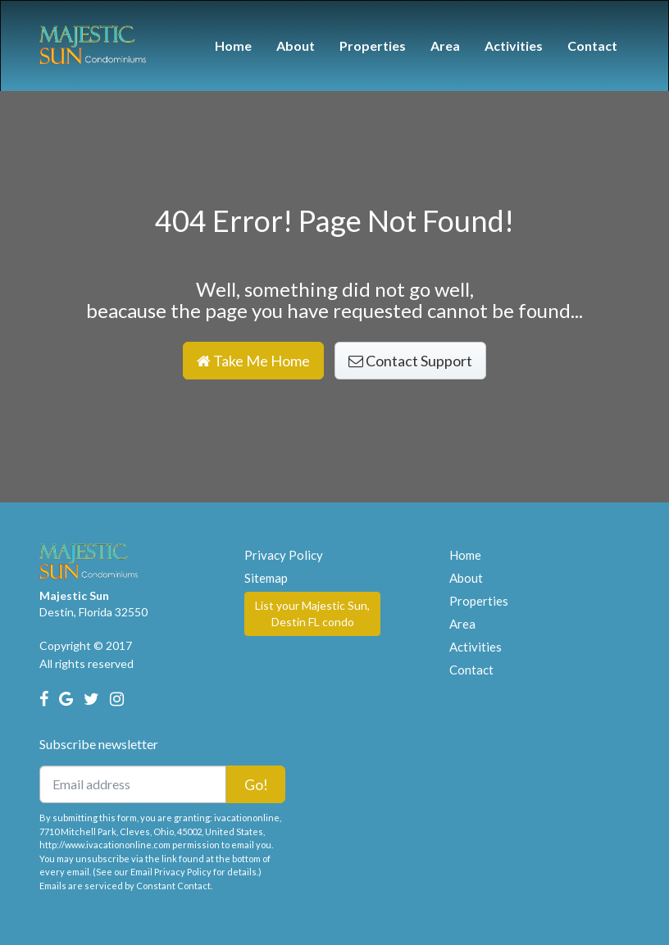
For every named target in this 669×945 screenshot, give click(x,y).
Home (233, 45)
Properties (372, 45)
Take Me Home (253, 361)
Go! (256, 784)
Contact (592, 45)
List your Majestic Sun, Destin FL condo (312, 613)
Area (445, 45)
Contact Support (410, 361)
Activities (514, 45)
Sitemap (266, 577)
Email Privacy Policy (171, 871)
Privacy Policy (283, 554)
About (295, 45)
